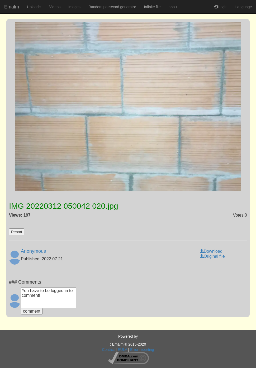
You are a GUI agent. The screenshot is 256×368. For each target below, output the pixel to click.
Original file (212, 256)
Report (16, 232)
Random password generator (112, 7)
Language (243, 7)
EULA (122, 349)
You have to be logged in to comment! (48, 298)
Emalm (11, 6)
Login (220, 7)
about (173, 7)
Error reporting (142, 349)
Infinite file (152, 7)
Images (74, 7)
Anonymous (33, 251)
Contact (108, 349)
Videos (54, 7)
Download (211, 251)
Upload (34, 7)
